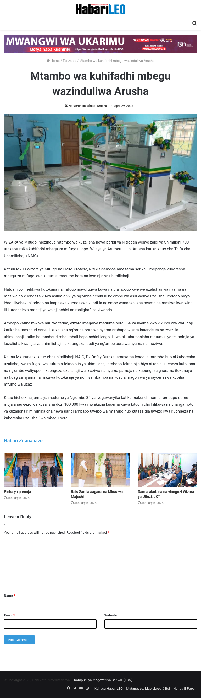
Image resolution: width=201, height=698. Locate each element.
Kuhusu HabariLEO (108, 688)
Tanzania (69, 61)
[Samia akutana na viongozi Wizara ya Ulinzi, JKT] (167, 470)
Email (9, 615)
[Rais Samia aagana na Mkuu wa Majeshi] (100, 470)
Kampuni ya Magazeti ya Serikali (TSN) (103, 680)
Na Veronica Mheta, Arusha (88, 106)
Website (110, 615)
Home (53, 61)
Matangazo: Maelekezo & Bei (148, 688)
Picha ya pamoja (17, 492)
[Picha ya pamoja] (33, 470)
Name (9, 596)
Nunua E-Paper (184, 688)
